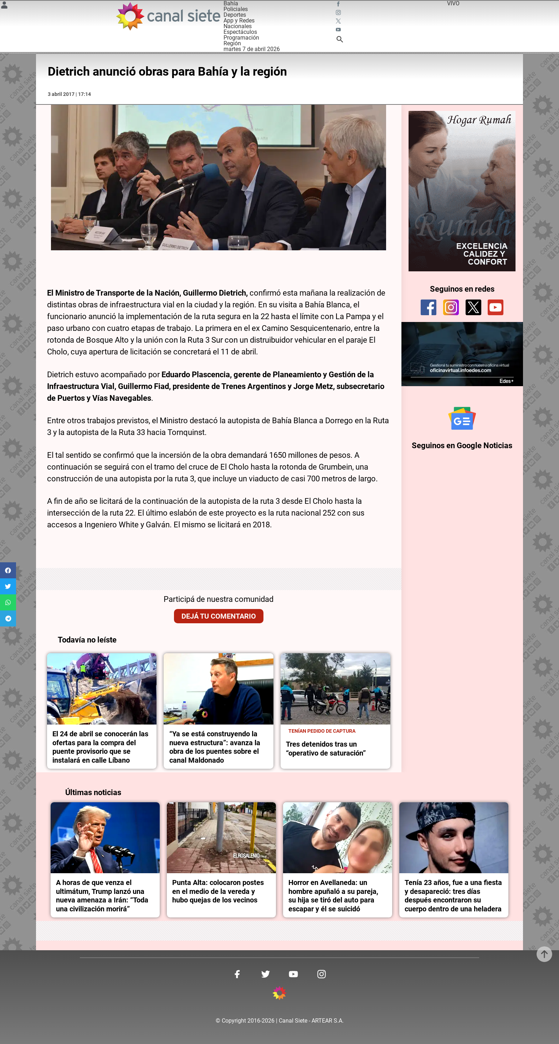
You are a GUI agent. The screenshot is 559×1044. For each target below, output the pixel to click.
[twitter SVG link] (339, 22)
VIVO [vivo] (453, 3)
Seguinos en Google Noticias (462, 445)
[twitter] (473, 307)
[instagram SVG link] (339, 13)
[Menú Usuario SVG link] (4, 6)
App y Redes (239, 20)
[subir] (544, 954)
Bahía (231, 3)
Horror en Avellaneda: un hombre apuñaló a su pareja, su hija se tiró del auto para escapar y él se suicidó (333, 895)
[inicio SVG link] (279, 994)
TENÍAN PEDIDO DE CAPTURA (321, 731)
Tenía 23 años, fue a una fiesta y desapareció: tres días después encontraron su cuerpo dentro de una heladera (453, 895)
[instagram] (451, 307)
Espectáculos (240, 32)
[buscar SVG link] (339, 40)
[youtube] (495, 307)
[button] (8, 570)
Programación (241, 37)
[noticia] (102, 689)
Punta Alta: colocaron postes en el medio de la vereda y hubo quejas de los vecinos (218, 891)
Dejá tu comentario (218, 616)
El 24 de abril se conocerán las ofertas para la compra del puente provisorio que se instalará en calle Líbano (100, 747)
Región (232, 43)
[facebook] (428, 307)
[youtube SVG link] (339, 30)
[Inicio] (168, 16)
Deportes (235, 14)
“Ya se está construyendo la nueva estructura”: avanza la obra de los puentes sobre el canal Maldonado (214, 747)
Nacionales (238, 26)
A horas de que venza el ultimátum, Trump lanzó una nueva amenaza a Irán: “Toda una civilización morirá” (102, 895)
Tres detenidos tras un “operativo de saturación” (326, 748)
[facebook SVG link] (339, 5)
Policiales (236, 9)
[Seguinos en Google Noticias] (462, 418)
